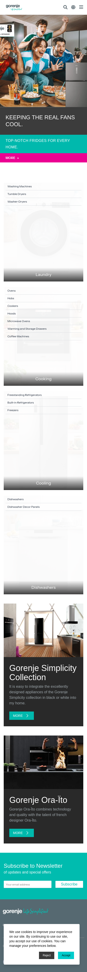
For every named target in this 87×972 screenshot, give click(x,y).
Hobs (10, 298)
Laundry (43, 274)
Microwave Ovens (18, 321)
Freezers (12, 410)
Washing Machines (19, 186)
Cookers (12, 306)
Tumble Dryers (16, 194)
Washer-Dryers (17, 201)
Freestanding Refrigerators (24, 395)
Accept (66, 955)
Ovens (11, 290)
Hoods (11, 313)
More (12, 158)
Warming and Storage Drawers (26, 328)
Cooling (43, 483)
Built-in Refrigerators (20, 402)
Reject (47, 955)
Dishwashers (15, 499)
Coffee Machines (18, 336)
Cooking (43, 378)
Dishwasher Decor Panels (23, 506)
